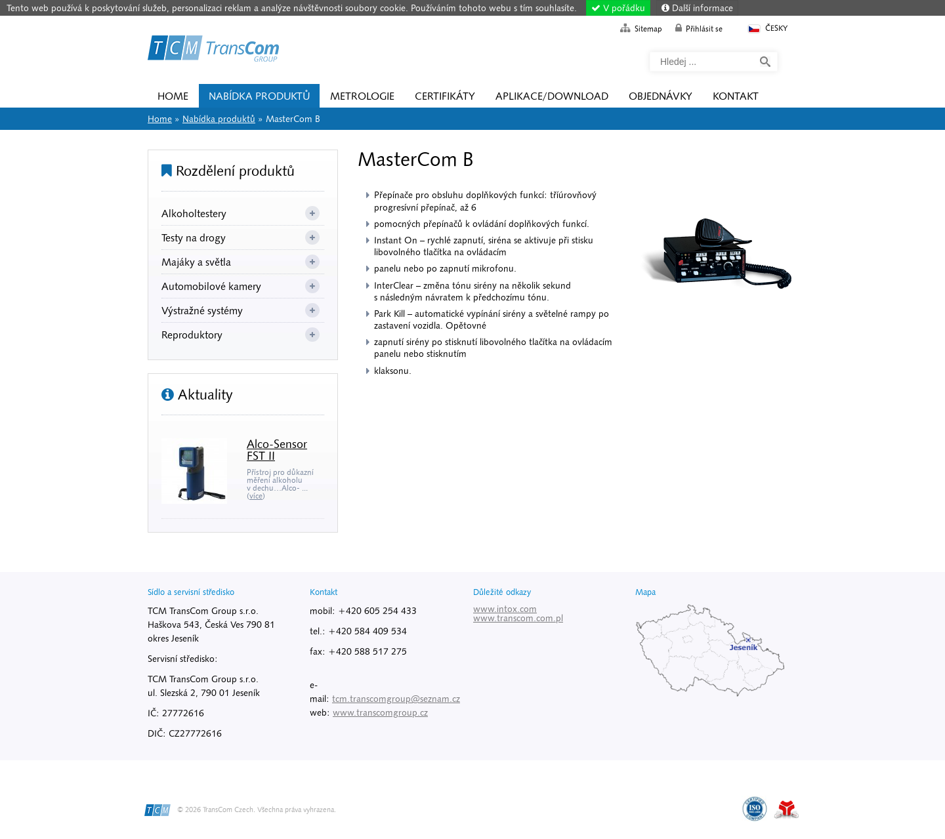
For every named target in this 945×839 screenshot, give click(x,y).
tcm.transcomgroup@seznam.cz (396, 699)
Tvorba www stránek (786, 809)
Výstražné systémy (202, 310)
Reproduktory (191, 334)
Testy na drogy (193, 237)
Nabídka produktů (259, 95)
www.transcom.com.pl (518, 618)
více (255, 496)
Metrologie (362, 95)
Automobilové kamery (211, 286)
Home (213, 50)
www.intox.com (505, 609)
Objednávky (660, 95)
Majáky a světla (196, 261)
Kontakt (736, 95)
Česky (767, 28)
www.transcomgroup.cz (380, 712)
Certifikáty (445, 95)
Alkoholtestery (193, 213)
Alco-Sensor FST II (277, 449)
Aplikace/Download (551, 95)
